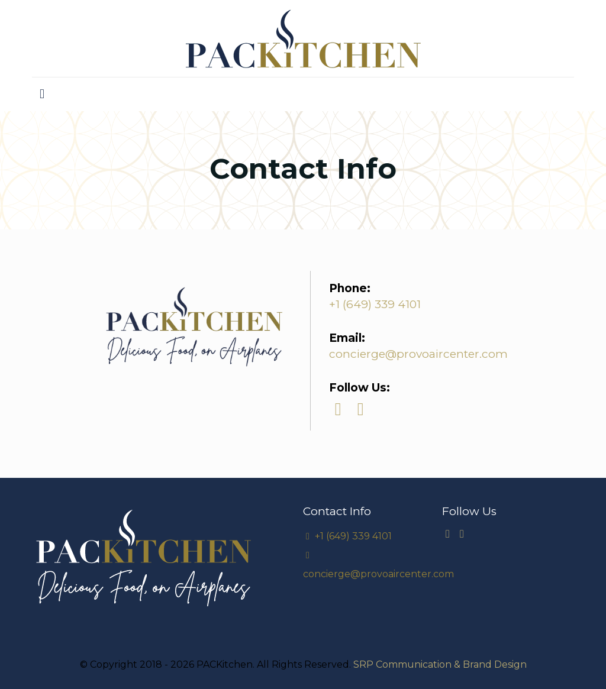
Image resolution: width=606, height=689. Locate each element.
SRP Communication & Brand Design (440, 664)
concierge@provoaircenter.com (418, 354)
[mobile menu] (42, 94)
